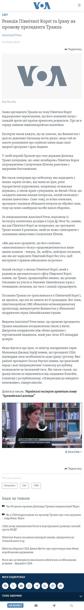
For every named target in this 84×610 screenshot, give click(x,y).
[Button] (73, 49)
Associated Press (12, 35)
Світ (5, 15)
